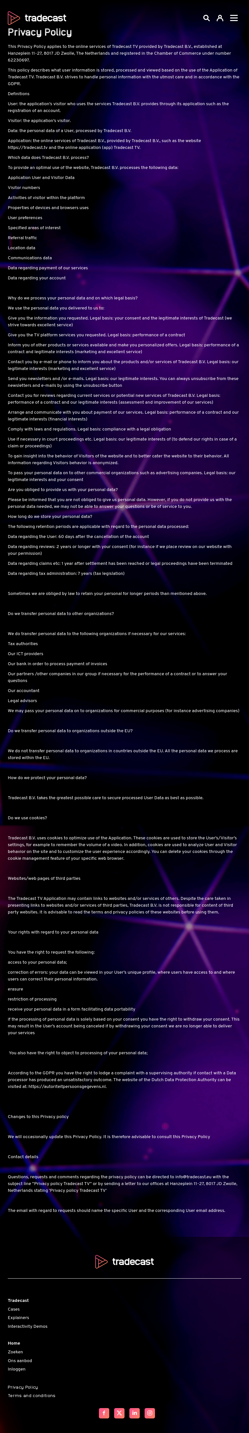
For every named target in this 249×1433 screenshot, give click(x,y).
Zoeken (15, 1352)
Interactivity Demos (27, 1326)
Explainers (18, 1318)
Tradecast (18, 1301)
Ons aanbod (20, 1361)
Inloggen (17, 1369)
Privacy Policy (23, 1386)
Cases (14, 1309)
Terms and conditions (32, 1395)
